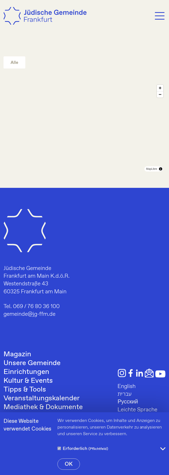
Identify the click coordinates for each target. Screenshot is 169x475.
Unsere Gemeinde (32, 363)
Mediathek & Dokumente (43, 407)
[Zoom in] (160, 88)
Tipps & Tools (25, 389)
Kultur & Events (28, 380)
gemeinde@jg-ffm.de (29, 314)
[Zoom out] (160, 94)
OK (69, 464)
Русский (128, 402)
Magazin (17, 354)
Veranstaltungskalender (42, 398)
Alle (14, 63)
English (127, 386)
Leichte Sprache (137, 410)
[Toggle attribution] (160, 169)
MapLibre (151, 168)
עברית (125, 394)
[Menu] (159, 16)
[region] (84, 128)
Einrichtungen (26, 372)
